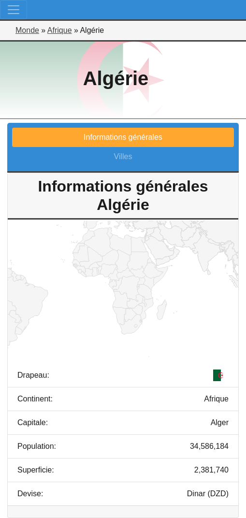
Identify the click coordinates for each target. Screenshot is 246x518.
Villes (123, 156)
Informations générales (123, 137)
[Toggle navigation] (13, 9)
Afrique (59, 30)
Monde (27, 30)
